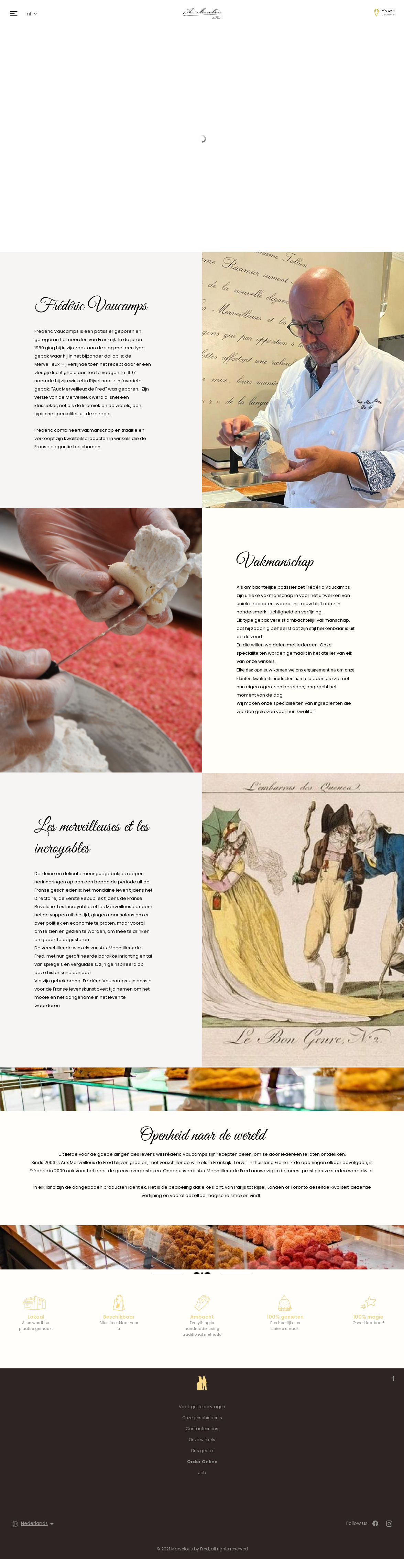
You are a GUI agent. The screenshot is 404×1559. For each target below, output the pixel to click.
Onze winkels (202, 1440)
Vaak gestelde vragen (202, 1407)
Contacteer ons (202, 1429)
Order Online (202, 1462)
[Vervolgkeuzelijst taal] (38, 1524)
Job (202, 1473)
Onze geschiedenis (202, 1418)
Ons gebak (202, 1451)
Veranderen (388, 14)
